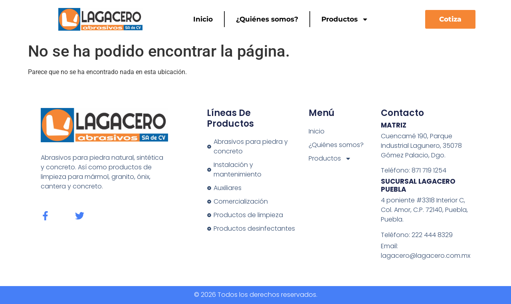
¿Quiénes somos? (267, 19)
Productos (344, 19)
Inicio (203, 19)
